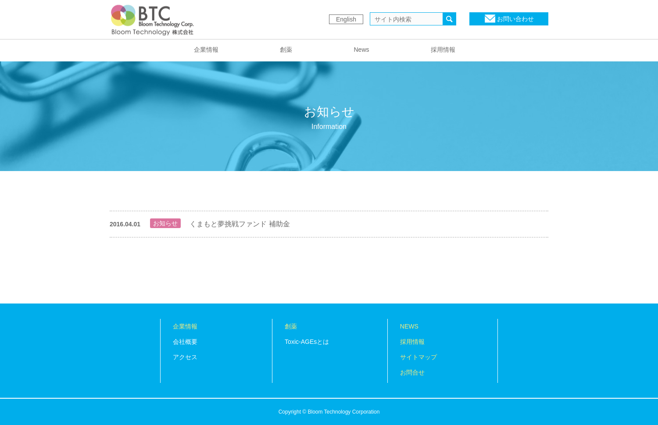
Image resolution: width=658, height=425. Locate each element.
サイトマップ (418, 357)
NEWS (409, 326)
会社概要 (185, 341)
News (361, 49)
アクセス (185, 357)
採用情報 (443, 49)
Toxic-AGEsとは (307, 341)
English (346, 19)
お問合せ (412, 372)
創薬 (286, 49)
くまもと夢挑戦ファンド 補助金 (240, 224)
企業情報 (206, 49)
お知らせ (165, 223)
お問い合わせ (515, 18)
